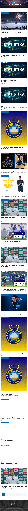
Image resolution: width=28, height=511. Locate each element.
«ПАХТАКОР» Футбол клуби (9, 509)
